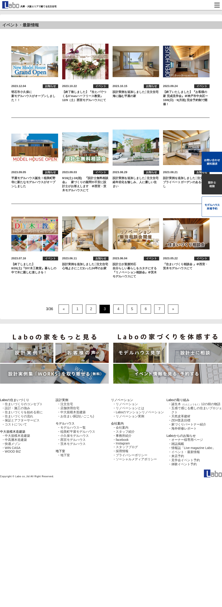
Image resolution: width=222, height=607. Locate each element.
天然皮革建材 (180, 416)
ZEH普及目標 (180, 420)
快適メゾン (13, 444)
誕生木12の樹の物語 (196, 404)
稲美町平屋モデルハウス (77, 431)
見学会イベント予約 (185, 460)
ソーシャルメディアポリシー (136, 459)
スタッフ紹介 (125, 431)
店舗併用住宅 (69, 408)
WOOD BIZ (13, 451)
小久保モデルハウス (74, 435)
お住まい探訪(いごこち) (77, 416)
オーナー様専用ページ (187, 440)
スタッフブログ (127, 447)
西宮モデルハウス (73, 440)
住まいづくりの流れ (19, 416)
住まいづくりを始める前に (24, 412)
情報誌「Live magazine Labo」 (193, 448)
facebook (122, 440)
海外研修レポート (184, 428)
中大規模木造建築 (17, 435)
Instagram (123, 443)
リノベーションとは (130, 408)
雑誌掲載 (177, 444)
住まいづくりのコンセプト (24, 404)
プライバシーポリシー (131, 455)
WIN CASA (12, 448)
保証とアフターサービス (22, 420)
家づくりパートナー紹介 (188, 424)
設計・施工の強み (17, 408)
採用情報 (122, 451)
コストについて (16, 424)
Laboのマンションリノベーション (140, 412)
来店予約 (177, 456)
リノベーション (127, 404)
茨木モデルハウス (73, 444)
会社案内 (122, 427)
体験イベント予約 (184, 464)
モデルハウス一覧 (73, 427)
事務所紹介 (124, 435)
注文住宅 (66, 404)
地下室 (65, 455)
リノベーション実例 (130, 416)
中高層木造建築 (16, 440)
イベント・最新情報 (185, 452)
